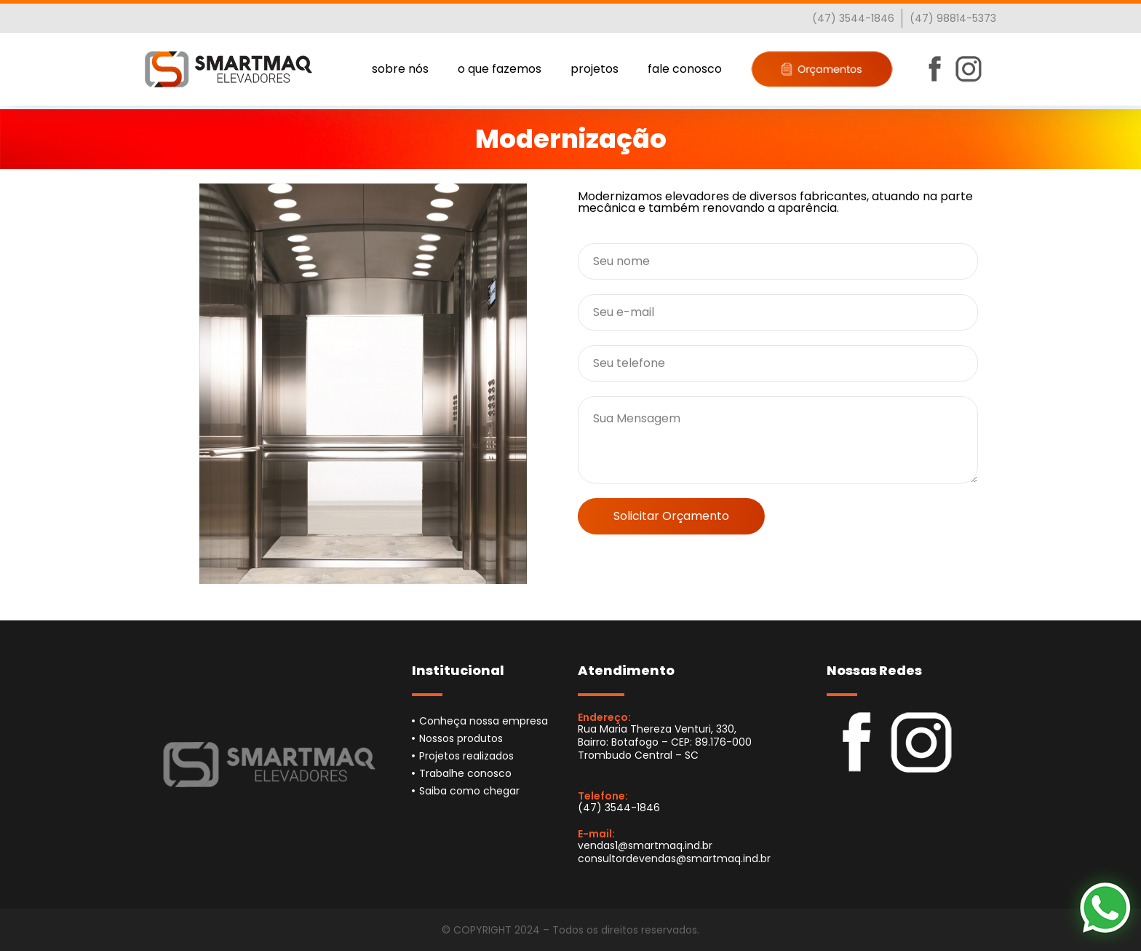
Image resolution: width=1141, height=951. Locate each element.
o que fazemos (499, 68)
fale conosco (685, 68)
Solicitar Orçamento (671, 516)
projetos (594, 68)
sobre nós (400, 68)
